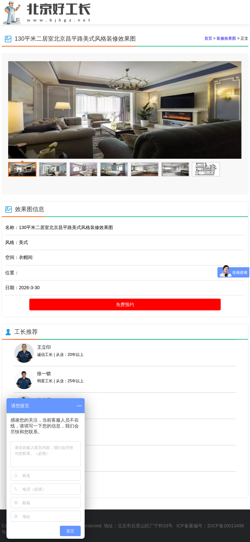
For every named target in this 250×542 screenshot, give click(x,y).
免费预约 (125, 304)
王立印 (44, 347)
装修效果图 (226, 38)
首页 (208, 38)
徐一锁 (44, 373)
